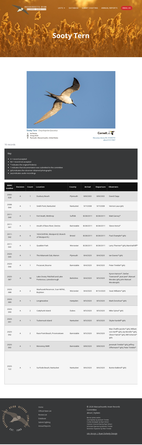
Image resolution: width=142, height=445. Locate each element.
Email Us (126, 8)
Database (73, 8)
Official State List (44, 412)
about (89, 413)
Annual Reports (109, 8)
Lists (61, 8)
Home (40, 408)
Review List (42, 415)
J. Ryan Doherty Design (107, 434)
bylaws (97, 413)
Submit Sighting (89, 8)
